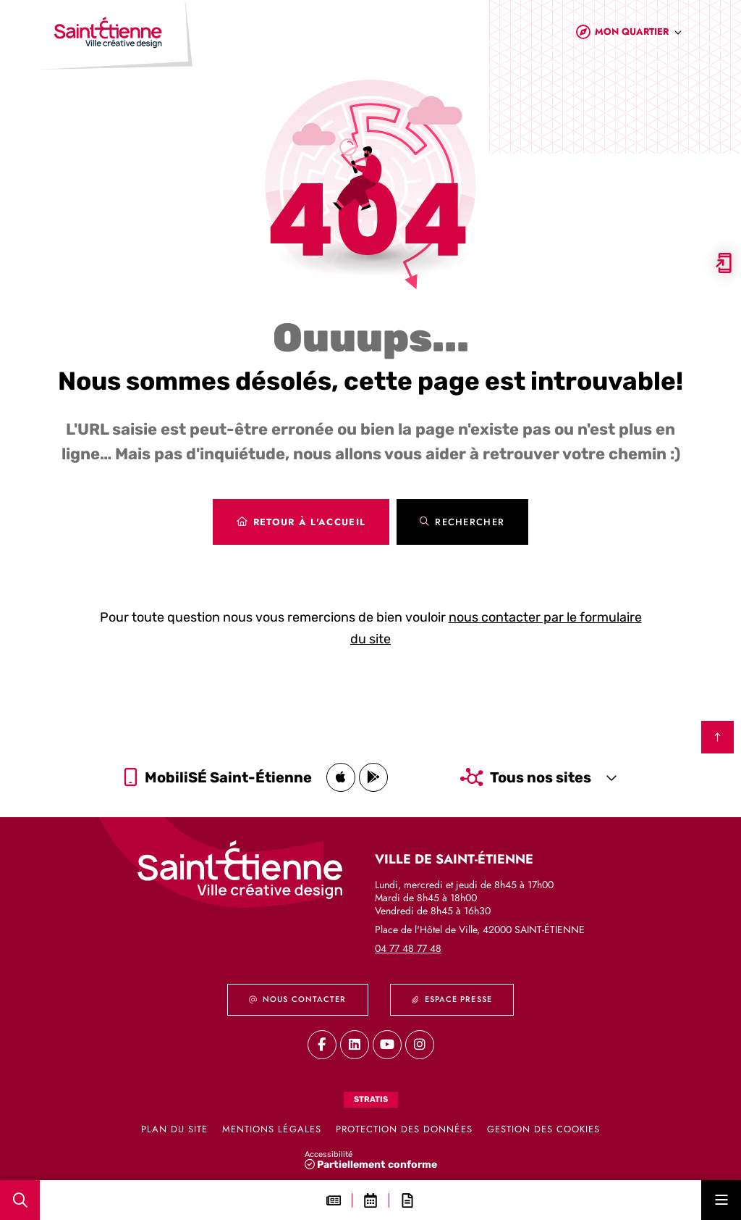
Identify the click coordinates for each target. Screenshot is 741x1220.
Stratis (371, 1099)
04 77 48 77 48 (408, 948)
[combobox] (639, 35)
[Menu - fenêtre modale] (721, 1200)
